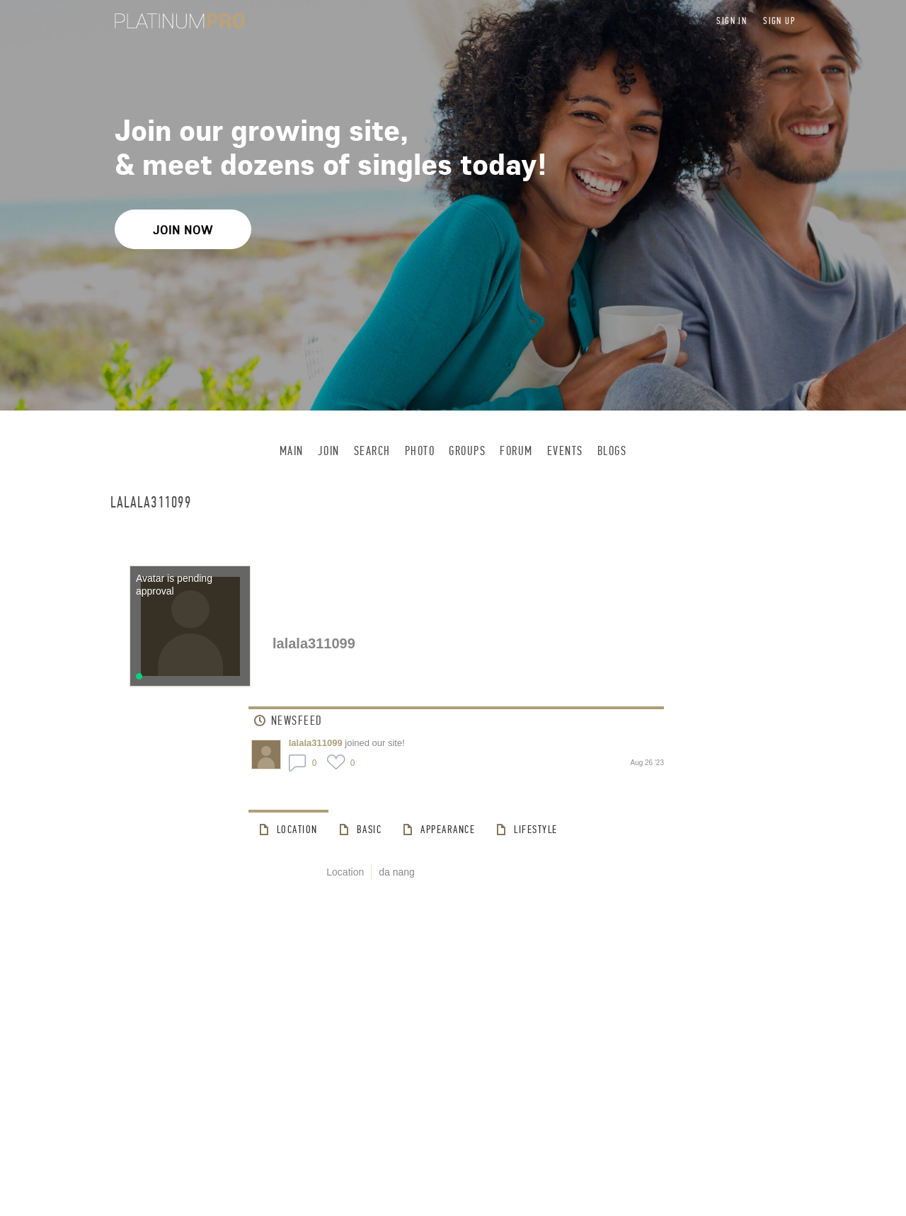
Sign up (779, 21)
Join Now (183, 229)
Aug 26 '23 (647, 763)
